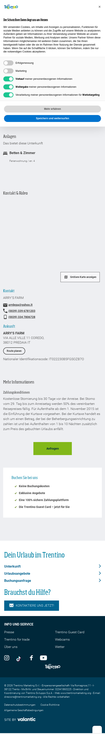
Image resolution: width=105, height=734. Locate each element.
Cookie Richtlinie (50, 704)
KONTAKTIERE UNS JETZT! (31, 606)
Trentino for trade (17, 639)
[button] (99, 6)
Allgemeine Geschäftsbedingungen (23, 710)
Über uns (10, 647)
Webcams (62, 639)
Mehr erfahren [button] (52, 108)
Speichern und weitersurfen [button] (52, 118)
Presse (9, 632)
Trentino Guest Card (69, 632)
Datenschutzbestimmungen (19, 704)
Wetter (59, 647)
